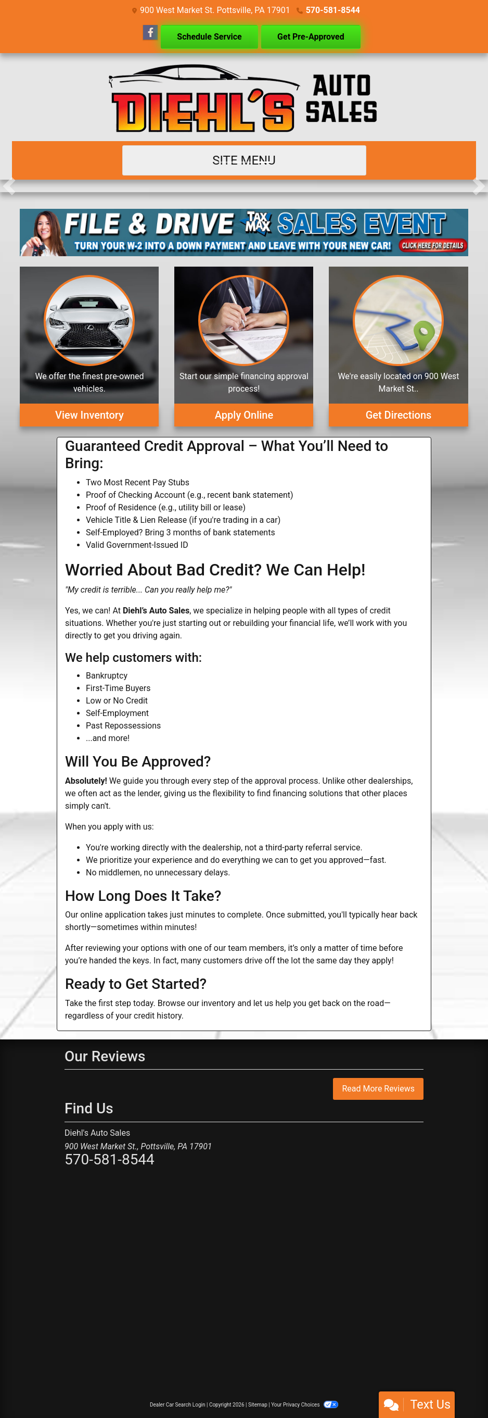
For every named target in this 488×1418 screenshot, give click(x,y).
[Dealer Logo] (244, 97)
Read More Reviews (378, 1089)
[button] (9, 186)
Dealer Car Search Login (178, 1405)
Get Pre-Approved (310, 37)
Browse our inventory (196, 1003)
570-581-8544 (333, 10)
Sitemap (257, 1405)
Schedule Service (209, 37)
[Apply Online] (243, 346)
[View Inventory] (89, 346)
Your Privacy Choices (304, 1405)
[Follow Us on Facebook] (150, 33)
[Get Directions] (398, 346)
